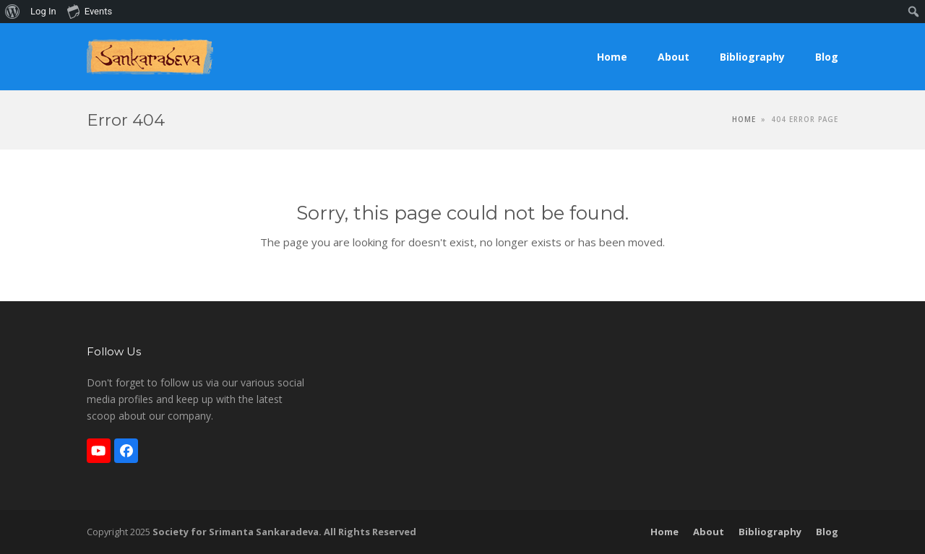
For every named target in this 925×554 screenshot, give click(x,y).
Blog (827, 531)
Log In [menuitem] (43, 11)
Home (664, 531)
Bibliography (770, 531)
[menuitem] (12, 11)
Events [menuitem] (89, 11)
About (708, 531)
